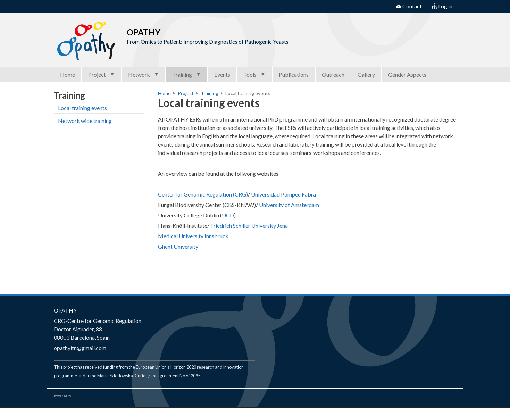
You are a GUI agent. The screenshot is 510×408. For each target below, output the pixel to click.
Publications (294, 74)
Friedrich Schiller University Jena (249, 225)
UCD (228, 215)
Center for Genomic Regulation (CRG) (203, 194)
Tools (254, 74)
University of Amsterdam (289, 204)
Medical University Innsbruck (193, 236)
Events (222, 74)
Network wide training (85, 120)
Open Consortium (91, 396)
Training (186, 74)
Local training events (82, 108)
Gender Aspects (407, 74)
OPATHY (65, 310)
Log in (442, 6)
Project (101, 74)
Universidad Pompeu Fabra (283, 194)
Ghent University (178, 246)
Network (143, 74)
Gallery (366, 74)
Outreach (333, 74)
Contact (409, 6)
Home (67, 74)
